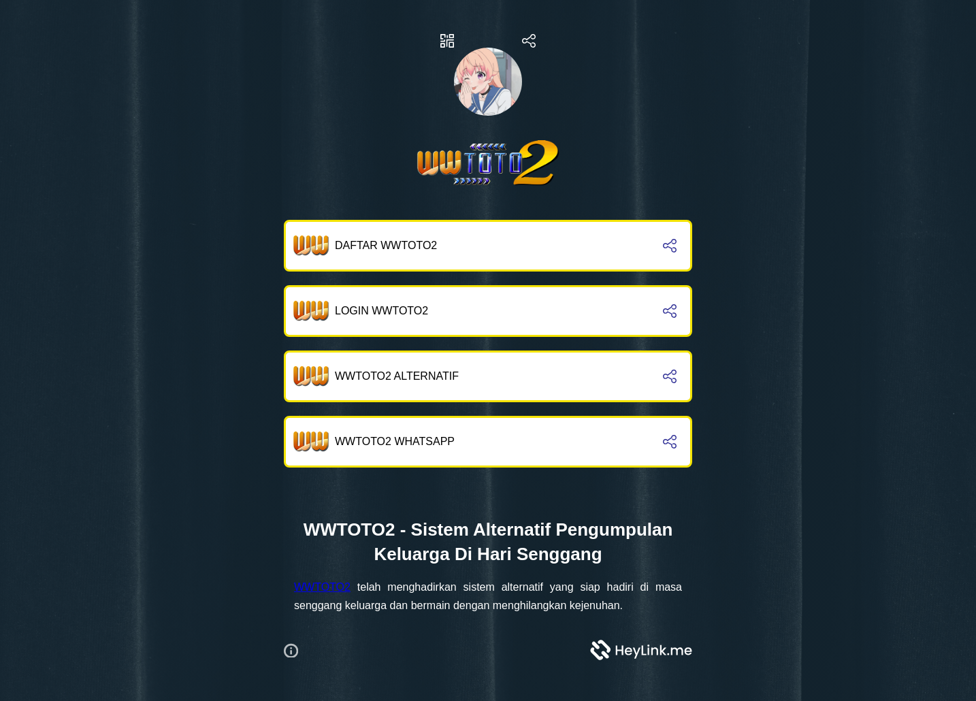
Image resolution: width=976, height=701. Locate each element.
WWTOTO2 (322, 587)
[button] (296, 650)
